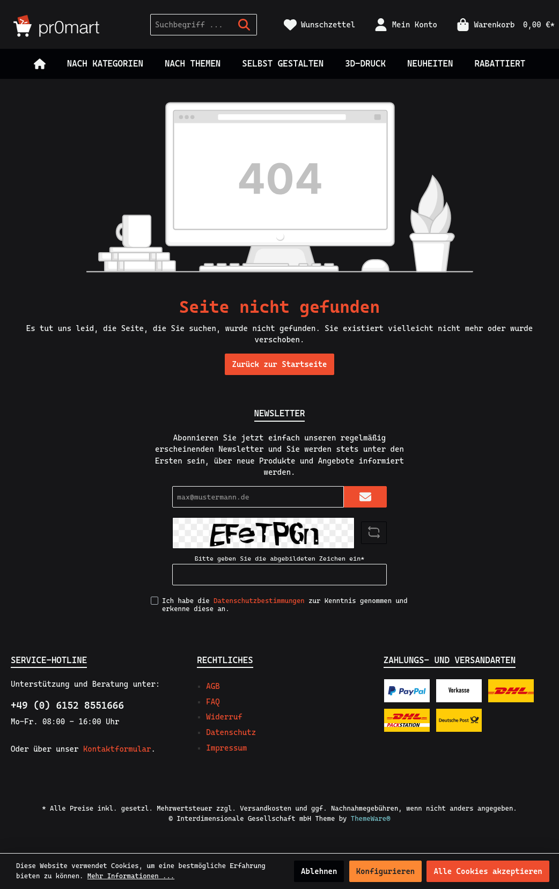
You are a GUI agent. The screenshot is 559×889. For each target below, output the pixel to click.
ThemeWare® (371, 818)
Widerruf (224, 716)
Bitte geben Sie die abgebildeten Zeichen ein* (279, 558)
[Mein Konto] (405, 25)
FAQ (212, 701)
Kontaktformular (117, 749)
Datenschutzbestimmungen (259, 601)
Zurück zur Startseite (279, 364)
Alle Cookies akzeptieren (487, 871)
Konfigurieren (385, 871)
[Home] (39, 64)
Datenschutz (231, 732)
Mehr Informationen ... (130, 876)
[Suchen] (244, 24)
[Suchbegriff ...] (191, 24)
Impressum (226, 748)
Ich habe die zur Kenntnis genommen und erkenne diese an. (285, 605)
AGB (212, 686)
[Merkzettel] (320, 25)
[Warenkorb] (502, 25)
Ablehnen (319, 871)
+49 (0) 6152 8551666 (67, 705)
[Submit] (365, 497)
